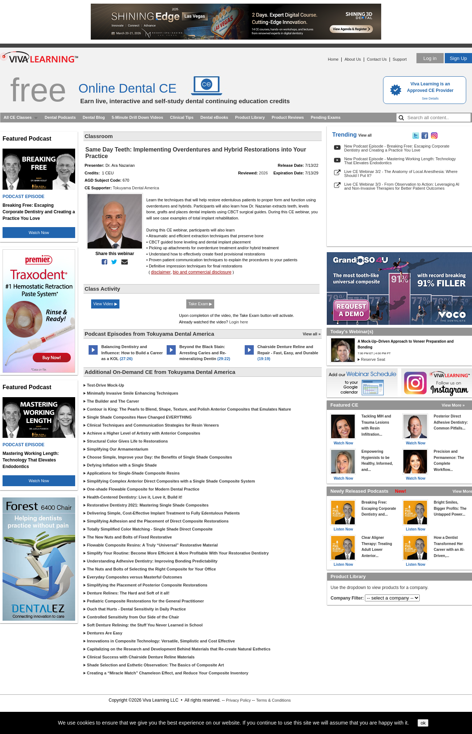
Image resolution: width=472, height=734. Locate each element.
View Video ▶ (105, 304)
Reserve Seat (373, 359)
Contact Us (377, 59)
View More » (453, 405)
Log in (429, 58)
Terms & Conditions (273, 700)
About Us (353, 59)
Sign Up (458, 58)
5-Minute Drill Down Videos (137, 117)
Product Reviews (288, 117)
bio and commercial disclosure (202, 272)
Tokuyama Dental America (136, 188)
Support (399, 59)
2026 (263, 173)
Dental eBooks (214, 117)
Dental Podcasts (60, 117)
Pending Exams (326, 117)
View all (365, 135)
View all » (312, 334)
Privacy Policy (238, 700)
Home (333, 59)
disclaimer (161, 272)
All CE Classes (18, 117)
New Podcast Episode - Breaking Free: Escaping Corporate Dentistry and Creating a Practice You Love (396, 148)
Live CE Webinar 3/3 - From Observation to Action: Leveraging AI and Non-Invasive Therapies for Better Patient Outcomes (401, 186)
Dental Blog (94, 117)
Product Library (250, 117)
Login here (238, 322)
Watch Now (39, 232)
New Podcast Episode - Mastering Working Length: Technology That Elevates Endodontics (400, 161)
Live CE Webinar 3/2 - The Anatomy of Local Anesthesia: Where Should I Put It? (400, 173)
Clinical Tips (182, 117)
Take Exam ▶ (200, 304)
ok (423, 723)
